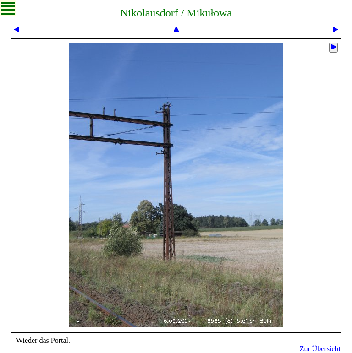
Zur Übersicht (320, 349)
